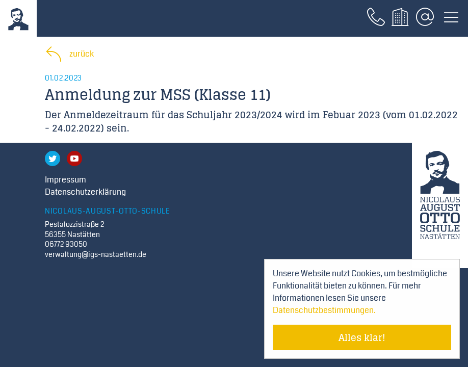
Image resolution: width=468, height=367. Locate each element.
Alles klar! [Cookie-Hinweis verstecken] (362, 337)
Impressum (65, 180)
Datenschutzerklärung (85, 192)
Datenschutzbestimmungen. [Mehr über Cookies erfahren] (324, 310)
